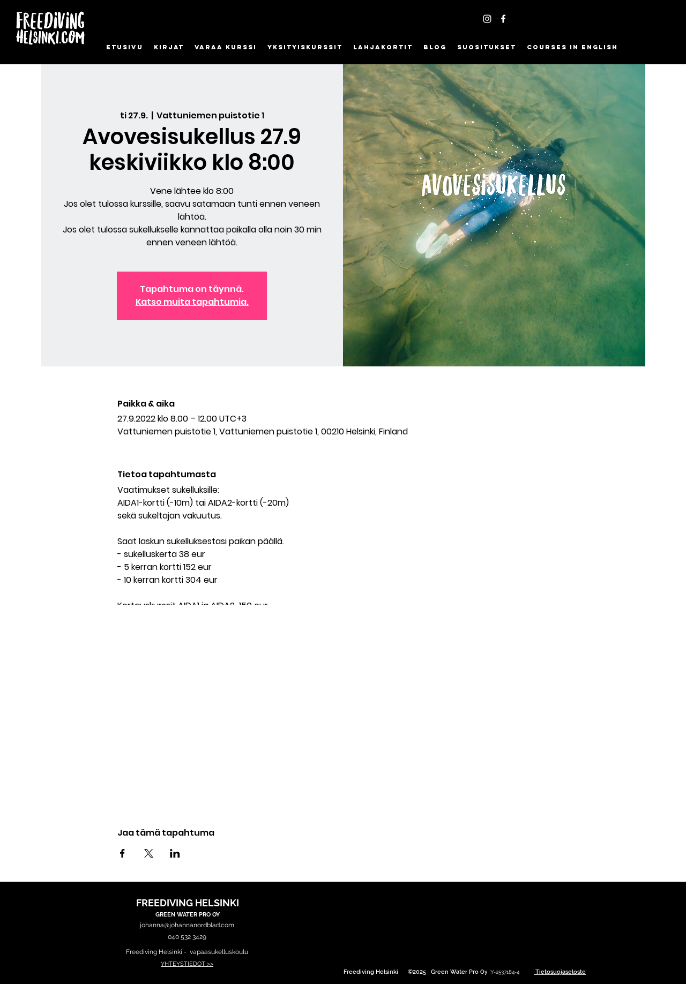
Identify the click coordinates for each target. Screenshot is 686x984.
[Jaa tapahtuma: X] (149, 853)
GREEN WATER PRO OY (187, 914)
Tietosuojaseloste (560, 971)
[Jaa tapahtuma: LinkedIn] (175, 853)
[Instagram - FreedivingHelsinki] (487, 18)
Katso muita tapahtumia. (192, 302)
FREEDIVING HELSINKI (187, 902)
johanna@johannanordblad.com (187, 925)
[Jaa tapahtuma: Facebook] (122, 853)
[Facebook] (503, 18)
